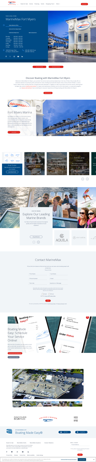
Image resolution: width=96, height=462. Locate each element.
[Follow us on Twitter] (11, 452)
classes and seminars (27, 88)
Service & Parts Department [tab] (15, 29)
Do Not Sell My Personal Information (69, 459)
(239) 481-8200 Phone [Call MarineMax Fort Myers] (30, 50)
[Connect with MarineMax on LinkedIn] (22, 56)
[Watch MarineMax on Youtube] (18, 56)
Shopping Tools (50, 4)
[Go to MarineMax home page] (13, 2)
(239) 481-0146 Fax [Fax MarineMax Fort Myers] (29, 51)
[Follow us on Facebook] (6, 452)
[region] (48, 459)
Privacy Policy (53, 303)
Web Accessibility (30, 455)
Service (31, 4)
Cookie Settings (39, 455)
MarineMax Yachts (21, 443)
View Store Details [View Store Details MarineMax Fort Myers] (39, 66)
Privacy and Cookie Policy (50, 296)
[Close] (93, 459)
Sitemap (16, 455)
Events (42, 4)
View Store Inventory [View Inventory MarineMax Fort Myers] (56, 66)
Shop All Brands (36, 236)
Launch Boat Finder (12, 172)
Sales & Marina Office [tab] (13, 25)
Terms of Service (61, 303)
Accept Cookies (82, 459)
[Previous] (82, 179)
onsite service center (31, 86)
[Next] (87, 179)
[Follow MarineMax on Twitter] (10, 57)
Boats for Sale (24, 4)
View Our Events (48, 93)
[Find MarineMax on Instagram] (14, 56)
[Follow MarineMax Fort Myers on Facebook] (6, 56)
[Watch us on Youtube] (22, 452)
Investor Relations (48, 443)
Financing (36, 4)
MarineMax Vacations (35, 443)
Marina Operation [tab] (33, 32)
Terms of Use (22, 455)
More (58, 4)
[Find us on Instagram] (17, 452)
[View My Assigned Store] (13, 4)
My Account (84, 4)
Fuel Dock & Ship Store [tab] (14, 32)
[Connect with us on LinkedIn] (28, 452)
